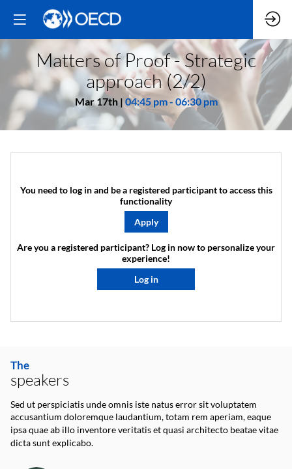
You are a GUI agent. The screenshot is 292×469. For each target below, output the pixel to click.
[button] (146, 222)
